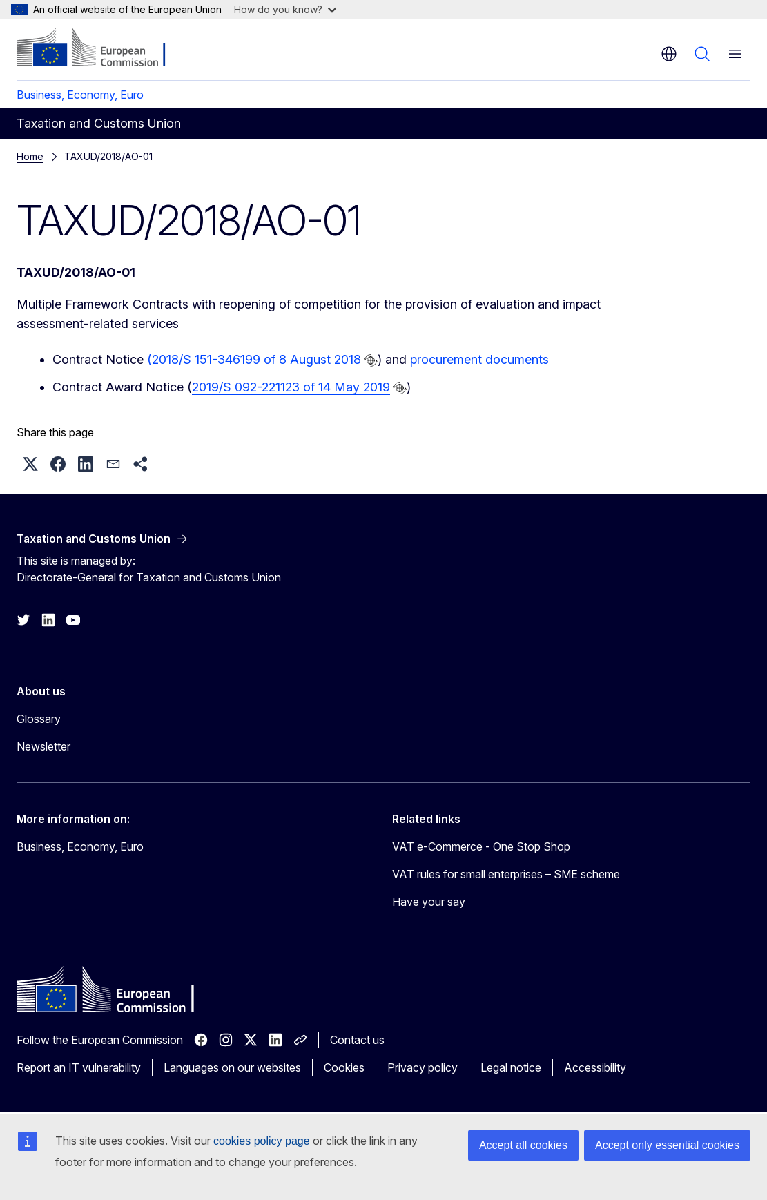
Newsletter (43, 746)
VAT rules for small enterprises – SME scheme (506, 874)
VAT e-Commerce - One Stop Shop (481, 846)
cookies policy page (261, 1141)
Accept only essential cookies (667, 1145)
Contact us (357, 1040)
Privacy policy (422, 1067)
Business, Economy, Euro (80, 94)
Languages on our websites (232, 1067)
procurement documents (479, 359)
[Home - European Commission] (100, 48)
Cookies (344, 1067)
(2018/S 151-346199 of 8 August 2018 (254, 359)
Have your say (428, 902)
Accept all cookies (523, 1145)
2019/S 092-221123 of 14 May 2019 (291, 387)
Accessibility (595, 1067)
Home (30, 156)
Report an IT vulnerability (79, 1067)
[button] (30, 464)
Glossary (39, 719)
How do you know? (285, 9)
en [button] (669, 54)
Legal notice (510, 1067)
